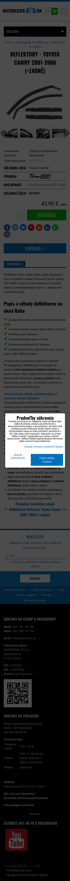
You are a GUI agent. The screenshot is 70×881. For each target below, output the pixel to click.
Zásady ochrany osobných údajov (43, 446)
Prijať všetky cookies (47, 459)
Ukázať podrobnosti (18, 457)
